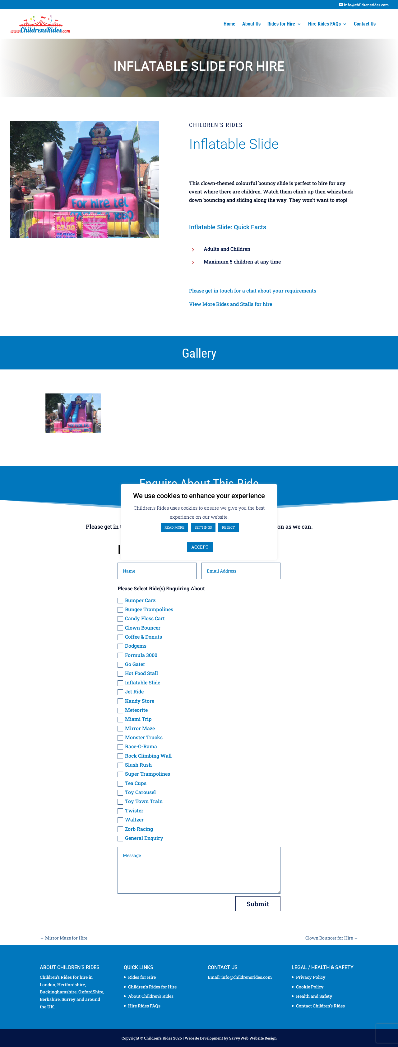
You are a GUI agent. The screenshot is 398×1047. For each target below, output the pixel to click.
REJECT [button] (228, 527)
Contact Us (365, 24)
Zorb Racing (135, 829)
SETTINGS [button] (203, 527)
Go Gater (131, 664)
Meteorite (133, 710)
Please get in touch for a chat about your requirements (252, 290)
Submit (258, 904)
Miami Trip (135, 719)
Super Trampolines (144, 773)
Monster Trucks (140, 737)
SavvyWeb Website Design (253, 1037)
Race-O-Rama (137, 746)
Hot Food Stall (138, 673)
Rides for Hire (281, 24)
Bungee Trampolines (145, 609)
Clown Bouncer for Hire (331, 938)
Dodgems (132, 645)
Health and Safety (314, 996)
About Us (251, 24)
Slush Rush (135, 764)
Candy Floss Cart (141, 618)
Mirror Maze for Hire (63, 938)
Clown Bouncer (139, 627)
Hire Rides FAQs (324, 24)
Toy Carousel (137, 792)
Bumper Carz (136, 600)
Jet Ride (131, 691)
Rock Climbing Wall (145, 755)
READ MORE (174, 527)
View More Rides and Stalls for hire (230, 304)
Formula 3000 (137, 655)
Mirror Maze (136, 728)
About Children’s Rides (151, 996)
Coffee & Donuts (140, 636)
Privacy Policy (311, 977)
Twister (130, 810)
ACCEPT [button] (200, 547)
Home (229, 24)
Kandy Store (136, 700)
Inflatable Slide (139, 682)
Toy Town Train (140, 801)
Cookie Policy (310, 987)
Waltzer (131, 819)
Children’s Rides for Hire (152, 987)
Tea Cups (132, 783)
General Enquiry (140, 838)
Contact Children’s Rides (320, 1006)
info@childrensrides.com (246, 977)
